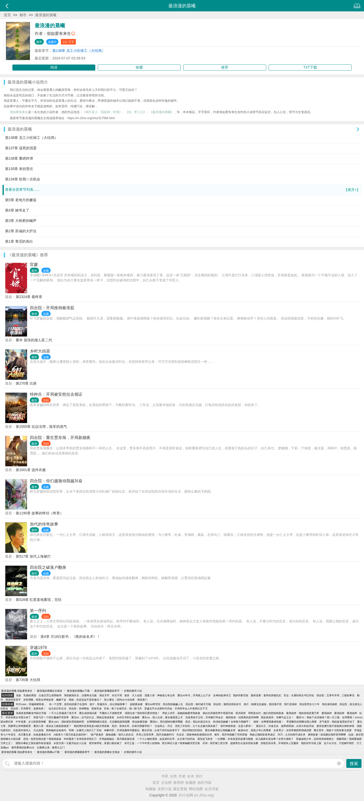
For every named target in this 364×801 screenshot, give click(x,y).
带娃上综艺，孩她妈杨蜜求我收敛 (181, 713)
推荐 (224, 67)
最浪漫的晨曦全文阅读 (49, 690)
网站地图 (196, 789)
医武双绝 (241, 713)
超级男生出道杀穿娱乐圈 (244, 743)
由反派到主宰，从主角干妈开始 (177, 738)
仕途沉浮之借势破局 (50, 695)
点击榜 (166, 783)
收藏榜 (190, 783)
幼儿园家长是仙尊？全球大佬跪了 (274, 738)
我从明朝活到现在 (192, 730)
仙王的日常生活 (57, 708)
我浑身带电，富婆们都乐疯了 (105, 743)
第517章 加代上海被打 (33, 556)
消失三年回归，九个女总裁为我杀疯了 (196, 726)
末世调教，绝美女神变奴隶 (38, 699)
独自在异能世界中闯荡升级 (218, 713)
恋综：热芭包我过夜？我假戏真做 (42, 738)
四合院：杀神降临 (79, 708)
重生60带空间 (153, 704)
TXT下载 (310, 67)
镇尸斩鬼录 (97, 734)
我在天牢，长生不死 (110, 695)
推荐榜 (178, 783)
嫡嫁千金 (61, 699)
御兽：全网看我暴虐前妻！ (269, 721)
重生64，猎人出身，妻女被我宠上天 (162, 717)
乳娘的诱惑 (30, 695)
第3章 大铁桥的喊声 (20, 221)
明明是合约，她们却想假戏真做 (266, 713)
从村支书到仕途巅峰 (128, 717)
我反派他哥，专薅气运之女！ (277, 717)
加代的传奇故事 (44, 524)
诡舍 (126, 695)
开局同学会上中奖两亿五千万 (191, 708)
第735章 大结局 (28, 680)
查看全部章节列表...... (182, 189)
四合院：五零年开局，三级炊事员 (335, 695)
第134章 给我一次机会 (22, 179)
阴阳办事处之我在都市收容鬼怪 (33, 743)
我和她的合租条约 (56, 730)
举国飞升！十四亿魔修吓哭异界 (51, 717)
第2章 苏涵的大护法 (20, 231)
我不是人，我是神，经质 (102, 112)
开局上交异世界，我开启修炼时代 (155, 734)
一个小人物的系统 (147, 738)
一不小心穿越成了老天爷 (63, 713)
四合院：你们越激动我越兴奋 (56, 481)
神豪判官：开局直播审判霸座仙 (122, 730)
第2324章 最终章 (29, 297)
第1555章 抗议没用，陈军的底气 (41, 427)
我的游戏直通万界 (309, 713)
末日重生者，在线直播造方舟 (34, 734)
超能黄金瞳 (136, 704)
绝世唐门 (142, 699)
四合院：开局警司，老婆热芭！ (28, 708)
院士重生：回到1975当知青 (119, 699)
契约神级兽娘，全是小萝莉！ (236, 726)
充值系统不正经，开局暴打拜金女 (204, 717)
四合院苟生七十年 (309, 704)
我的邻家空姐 (240, 695)
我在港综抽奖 (329, 704)
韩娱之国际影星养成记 (262, 734)
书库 (164, 776)
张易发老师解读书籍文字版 (31, 713)
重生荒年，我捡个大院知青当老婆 (333, 730)
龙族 (18, 695)
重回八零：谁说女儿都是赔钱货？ (52, 726)
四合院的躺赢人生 (173, 704)
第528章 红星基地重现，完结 (38, 600)
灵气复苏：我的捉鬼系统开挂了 (337, 721)
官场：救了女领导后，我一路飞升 (123, 708)
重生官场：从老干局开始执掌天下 (161, 730)
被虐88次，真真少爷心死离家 (254, 730)
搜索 (354, 763)
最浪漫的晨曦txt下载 (78, 690)
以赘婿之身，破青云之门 (51, 747)
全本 (190, 776)
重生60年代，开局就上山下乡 (194, 695)
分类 (173, 776)
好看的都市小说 (133, 690)
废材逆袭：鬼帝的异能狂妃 (266, 695)
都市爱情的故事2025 (22, 747)
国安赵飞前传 (205, 738)
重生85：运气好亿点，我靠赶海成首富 (93, 717)
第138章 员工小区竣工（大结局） (78, 51)
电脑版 (150, 789)
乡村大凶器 (40, 351)
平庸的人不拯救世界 (110, 713)
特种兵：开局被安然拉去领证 (56, 394)
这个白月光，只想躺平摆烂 (339, 743)
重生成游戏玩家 (88, 713)
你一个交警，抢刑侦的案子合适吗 (68, 704)
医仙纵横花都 (139, 721)
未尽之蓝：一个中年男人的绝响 (142, 743)
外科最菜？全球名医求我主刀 (80, 738)
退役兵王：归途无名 (267, 726)
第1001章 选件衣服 (31, 470)
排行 (199, 776)
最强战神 (291, 713)
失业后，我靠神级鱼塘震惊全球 (194, 734)
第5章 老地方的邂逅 (20, 200)
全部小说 (164, 789)
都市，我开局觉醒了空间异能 (230, 734)
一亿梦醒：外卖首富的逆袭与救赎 (234, 738)
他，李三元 (135, 112)
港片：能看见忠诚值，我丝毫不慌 (263, 704)
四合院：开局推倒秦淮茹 (52, 308)
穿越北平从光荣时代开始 (158, 708)
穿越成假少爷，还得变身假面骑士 (315, 738)
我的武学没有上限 (311, 743)
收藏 (139, 67)
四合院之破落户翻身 (48, 567)
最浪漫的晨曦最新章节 (107, 690)
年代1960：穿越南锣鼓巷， (31, 704)
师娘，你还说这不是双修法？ (85, 699)
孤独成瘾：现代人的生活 (119, 734)
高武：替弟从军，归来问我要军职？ (132, 726)
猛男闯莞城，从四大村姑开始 (297, 726)
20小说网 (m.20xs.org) (196, 795)
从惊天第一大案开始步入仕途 (70, 743)
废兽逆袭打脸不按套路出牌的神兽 (335, 726)
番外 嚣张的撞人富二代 (34, 340)
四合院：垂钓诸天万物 (198, 704)
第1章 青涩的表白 (19, 241)
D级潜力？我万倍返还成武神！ (71, 734)
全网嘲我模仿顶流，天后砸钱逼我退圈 (108, 721)
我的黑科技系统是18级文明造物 (91, 726)
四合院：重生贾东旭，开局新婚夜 (60, 437)
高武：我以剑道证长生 (198, 721)
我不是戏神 (290, 704)
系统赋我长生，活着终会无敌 (80, 695)
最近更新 (180, 789)
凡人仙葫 (137, 695)
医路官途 (97, 708)
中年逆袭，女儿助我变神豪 (31, 721)
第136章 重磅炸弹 (19, 158)
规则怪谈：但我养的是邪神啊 (242, 717)
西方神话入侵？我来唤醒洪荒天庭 (181, 743)
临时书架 (204, 783)
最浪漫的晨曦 (45, 15)
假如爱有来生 (59, 33)
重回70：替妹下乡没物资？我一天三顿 (317, 717)
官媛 (34, 264)
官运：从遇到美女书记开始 (299, 695)
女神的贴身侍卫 (222, 695)
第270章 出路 (26, 383)
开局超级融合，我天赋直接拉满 (116, 738)
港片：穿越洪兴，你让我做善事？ (108, 704)
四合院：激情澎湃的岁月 (227, 704)
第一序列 (38, 610)
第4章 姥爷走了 (17, 210)
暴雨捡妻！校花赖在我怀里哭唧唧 (327, 734)
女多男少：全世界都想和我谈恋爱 (292, 730)
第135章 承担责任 (19, 169)
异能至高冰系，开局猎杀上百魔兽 (280, 743)
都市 (23, 15)
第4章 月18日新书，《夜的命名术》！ (70, 637)
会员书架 (211, 789)
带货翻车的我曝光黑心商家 (301, 721)
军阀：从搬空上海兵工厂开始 (85, 730)
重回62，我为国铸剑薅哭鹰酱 (166, 721)
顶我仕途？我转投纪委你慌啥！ (142, 713)
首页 (7, 15)
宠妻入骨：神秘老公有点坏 (160, 695)
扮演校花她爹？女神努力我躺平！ (232, 721)
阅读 (53, 67)
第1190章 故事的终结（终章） (39, 513)
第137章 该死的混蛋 (21, 148)
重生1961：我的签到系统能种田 (66, 721)
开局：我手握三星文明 (215, 743)
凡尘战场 (38, 730)
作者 (182, 776)
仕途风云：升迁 (163, 726)
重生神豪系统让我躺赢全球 (220, 730)
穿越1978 (38, 647)
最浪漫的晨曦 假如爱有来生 (16, 690)
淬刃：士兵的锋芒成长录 (291, 734)
